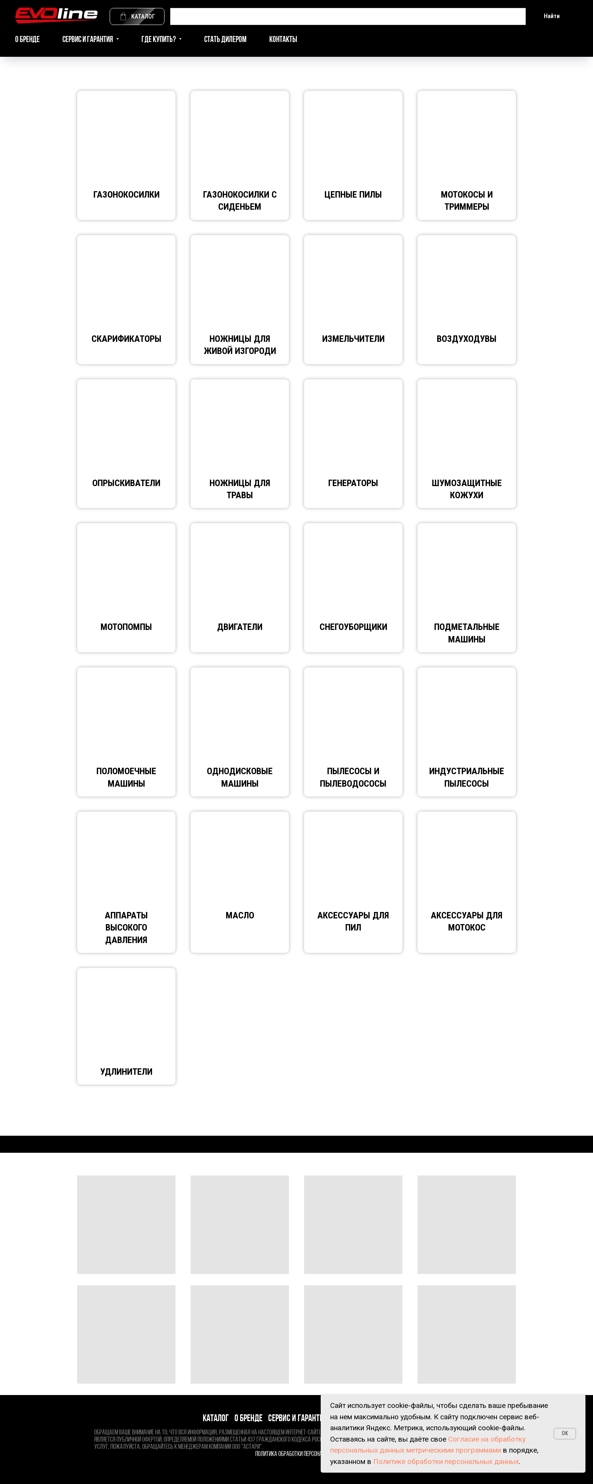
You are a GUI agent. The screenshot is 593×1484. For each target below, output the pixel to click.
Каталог (216, 1418)
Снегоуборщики (353, 627)
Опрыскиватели (126, 483)
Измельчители (353, 339)
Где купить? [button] (159, 40)
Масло (240, 915)
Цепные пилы (353, 194)
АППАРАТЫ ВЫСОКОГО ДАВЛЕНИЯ (126, 927)
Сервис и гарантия (298, 1418)
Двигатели (239, 627)
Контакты (283, 40)
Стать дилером (225, 40)
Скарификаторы (126, 339)
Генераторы (353, 483)
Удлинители (126, 1071)
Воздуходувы (467, 339)
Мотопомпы (126, 627)
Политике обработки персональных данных (446, 1461)
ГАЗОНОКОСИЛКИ (126, 194)
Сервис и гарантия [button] (88, 40)
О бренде (27, 40)
